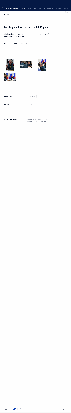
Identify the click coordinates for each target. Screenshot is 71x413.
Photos (6, 14)
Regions (30, 104)
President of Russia (12, 3)
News (39, 119)
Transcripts (44, 119)
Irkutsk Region (31, 96)
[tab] (6, 409)
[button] (3, 3)
